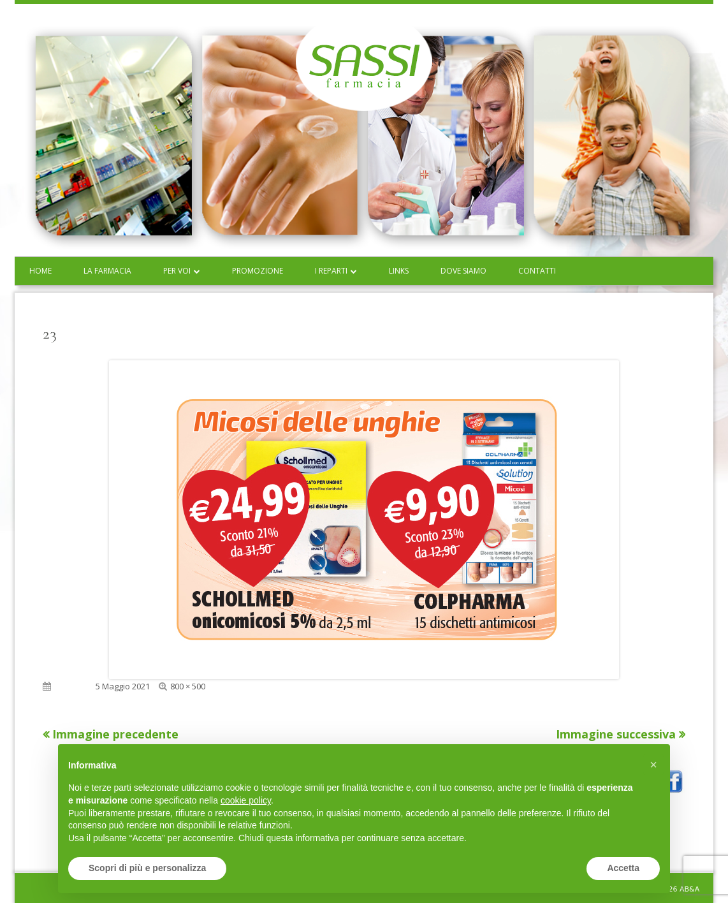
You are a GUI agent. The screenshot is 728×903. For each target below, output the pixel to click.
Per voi (177, 270)
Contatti (537, 270)
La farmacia (107, 270)
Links (399, 270)
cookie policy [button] (246, 800)
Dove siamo (463, 270)
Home (40, 270)
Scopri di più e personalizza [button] (147, 868)
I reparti (331, 270)
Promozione (257, 270)
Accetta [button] (623, 868)
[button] (653, 764)
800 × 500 (187, 686)
